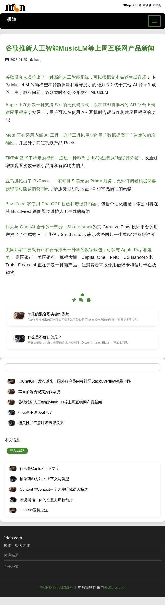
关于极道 (11, 567)
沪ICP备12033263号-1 (57, 588)
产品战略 (17, 451)
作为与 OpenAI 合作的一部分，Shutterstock (48, 227)
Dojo (127, 5)
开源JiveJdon (115, 588)
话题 (137, 5)
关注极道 (11, 555)
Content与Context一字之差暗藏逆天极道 (54, 489)
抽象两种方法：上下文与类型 (44, 479)
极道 (11, 19)
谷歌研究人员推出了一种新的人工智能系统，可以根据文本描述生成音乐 (75, 77)
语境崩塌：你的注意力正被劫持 (46, 500)
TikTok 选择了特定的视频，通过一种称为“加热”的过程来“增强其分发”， (75, 158)
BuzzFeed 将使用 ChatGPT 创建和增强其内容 (51, 204)
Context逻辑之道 (34, 510)
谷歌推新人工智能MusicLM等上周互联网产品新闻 (80, 48)
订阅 (157, 5)
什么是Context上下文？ (39, 468)
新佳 (147, 5)
